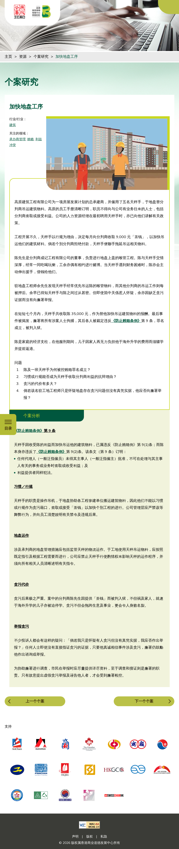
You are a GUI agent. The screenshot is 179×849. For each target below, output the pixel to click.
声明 (75, 836)
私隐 (103, 836)
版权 (89, 836)
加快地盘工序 (66, 56)
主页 (8, 56)
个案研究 (41, 56)
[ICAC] (19, 11)
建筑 (12, 125)
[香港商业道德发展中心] (41, 11)
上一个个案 (35, 701)
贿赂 (30, 139)
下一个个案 (144, 701)
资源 (23, 56)
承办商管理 (17, 139)
